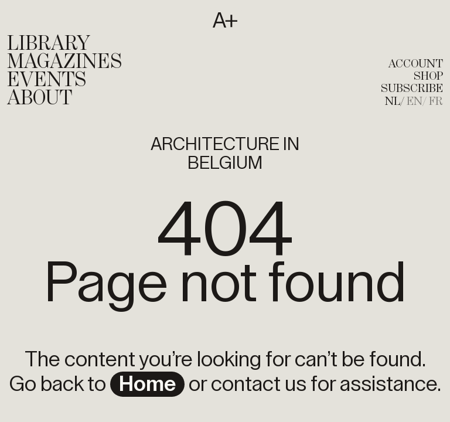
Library (48, 44)
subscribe (412, 89)
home (147, 384)
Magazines (64, 62)
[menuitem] (394, 102)
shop (428, 76)
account (415, 64)
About (39, 98)
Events (46, 80)
